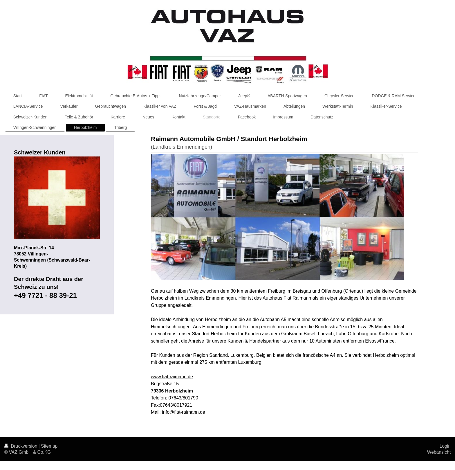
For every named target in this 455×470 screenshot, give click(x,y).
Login (445, 446)
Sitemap (49, 446)
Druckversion (21, 446)
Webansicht (439, 452)
